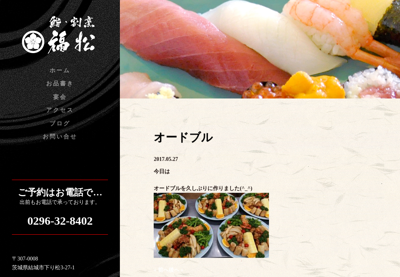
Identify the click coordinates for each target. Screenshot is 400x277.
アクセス (60, 110)
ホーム (60, 70)
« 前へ (161, 270)
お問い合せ (60, 136)
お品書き (60, 83)
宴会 (60, 97)
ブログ (60, 123)
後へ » (176, 270)
